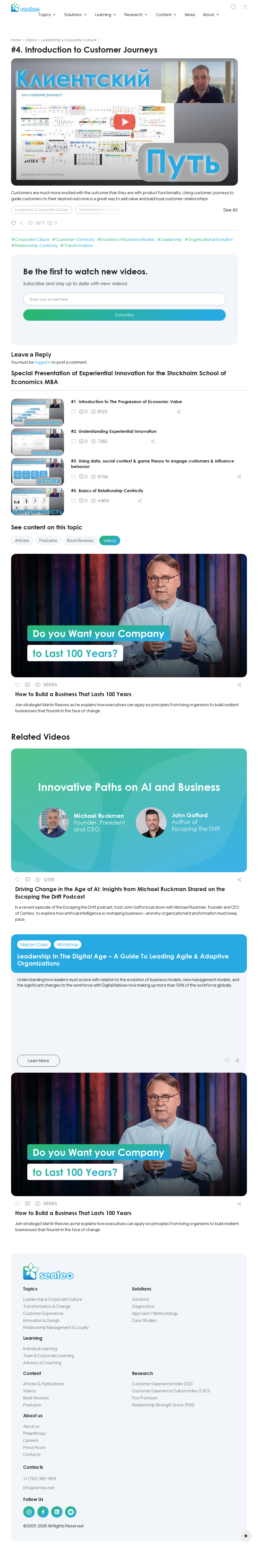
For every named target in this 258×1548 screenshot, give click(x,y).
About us (31, 1426)
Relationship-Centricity (36, 245)
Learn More (47, 1061)
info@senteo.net (38, 1488)
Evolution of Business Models (128, 239)
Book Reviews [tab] (80, 541)
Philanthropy (34, 1433)
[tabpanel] (129, 638)
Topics (47, 15)
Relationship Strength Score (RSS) (163, 1405)
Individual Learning (40, 1349)
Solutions (75, 15)
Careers (31, 1440)
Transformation (78, 245)
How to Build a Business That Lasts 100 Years (78, 694)
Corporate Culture (32, 239)
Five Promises (144, 1398)
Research (136, 15)
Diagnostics (143, 1306)
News (190, 15)
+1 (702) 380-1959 (39, 1479)
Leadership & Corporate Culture (41, 209)
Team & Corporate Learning (48, 1356)
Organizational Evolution (210, 239)
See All (230, 210)
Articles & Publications (43, 1384)
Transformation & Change (100, 209)
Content (166, 15)
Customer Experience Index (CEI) (162, 1384)
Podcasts (32, 1405)
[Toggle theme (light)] (246, 1536)
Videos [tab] (109, 541)
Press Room (34, 1447)
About (211, 15)
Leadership (171, 239)
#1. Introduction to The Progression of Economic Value (130, 401)
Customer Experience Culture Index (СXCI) (171, 1391)
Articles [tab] (22, 541)
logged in (43, 362)
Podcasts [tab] (48, 541)
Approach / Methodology (155, 1313)
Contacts (32, 1454)
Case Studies (144, 1320)
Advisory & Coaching (42, 1363)
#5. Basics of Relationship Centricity (109, 490)
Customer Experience (43, 1313)
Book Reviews (36, 1398)
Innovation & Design (41, 1320)
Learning (106, 15)
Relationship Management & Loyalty (56, 1327)
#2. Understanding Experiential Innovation (117, 431)
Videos (29, 1391)
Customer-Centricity (75, 239)
